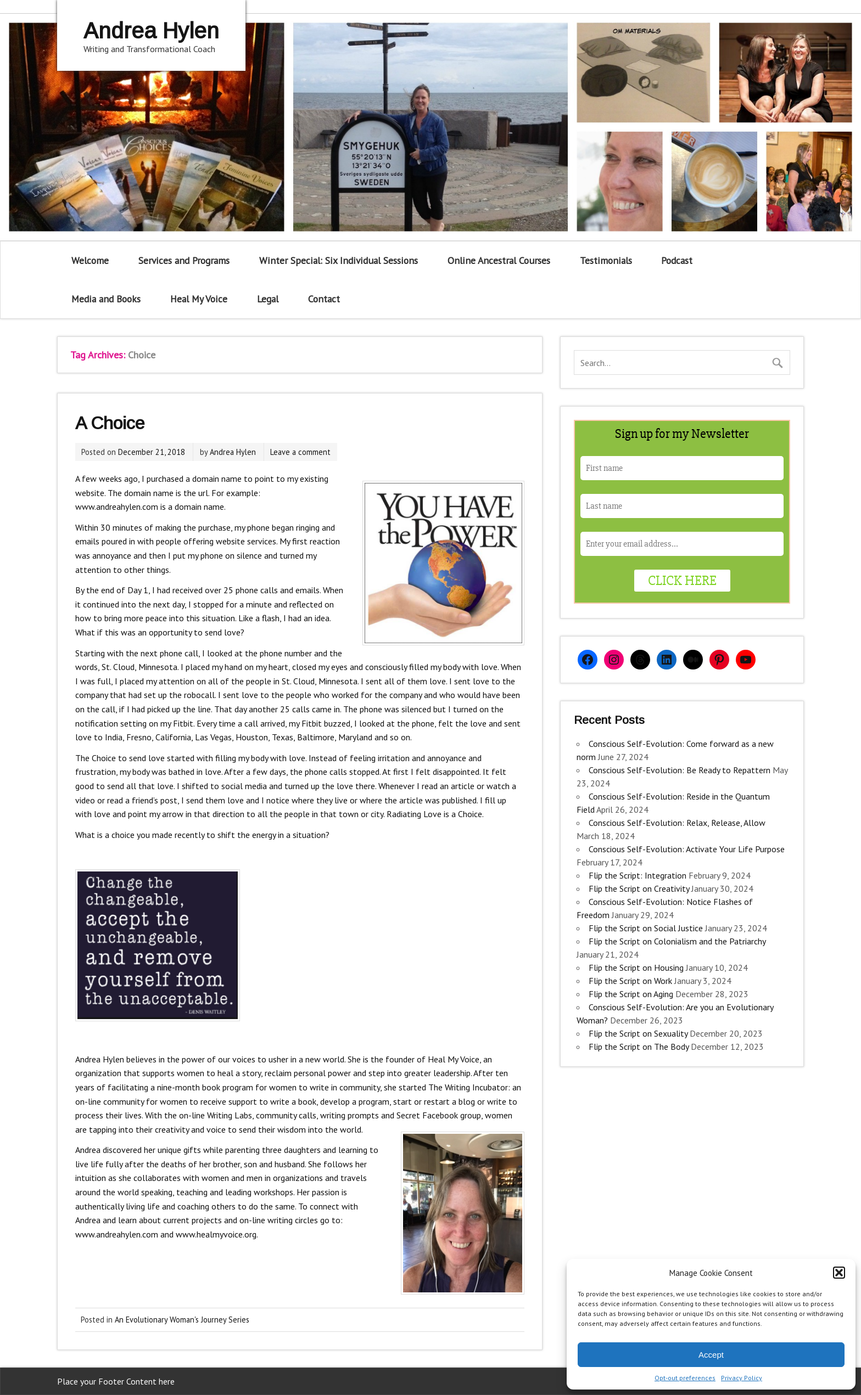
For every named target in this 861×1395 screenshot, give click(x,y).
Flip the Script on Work (630, 980)
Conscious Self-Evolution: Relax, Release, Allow (677, 822)
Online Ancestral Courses (499, 260)
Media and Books (106, 298)
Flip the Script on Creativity (639, 888)
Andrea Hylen (233, 452)
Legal (267, 298)
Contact (324, 298)
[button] (839, 1272)
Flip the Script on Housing (636, 967)
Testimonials (606, 260)
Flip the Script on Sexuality (638, 1033)
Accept (711, 1354)
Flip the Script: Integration (637, 875)
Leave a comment (300, 452)
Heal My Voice (198, 298)
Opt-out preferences (685, 1378)
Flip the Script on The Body (639, 1046)
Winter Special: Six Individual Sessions (338, 260)
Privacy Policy (741, 1378)
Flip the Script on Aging (631, 993)
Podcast (676, 260)
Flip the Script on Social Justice (646, 928)
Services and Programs (184, 260)
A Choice (109, 423)
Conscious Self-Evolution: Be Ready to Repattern (679, 769)
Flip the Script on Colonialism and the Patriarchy (677, 941)
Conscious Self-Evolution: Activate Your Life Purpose (687, 848)
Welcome (90, 260)
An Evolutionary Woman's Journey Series (182, 1319)
